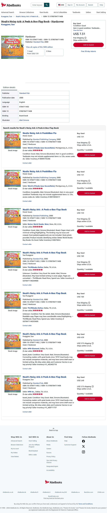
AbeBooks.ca (75, 492)
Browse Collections (27, 12)
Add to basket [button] (88, 45)
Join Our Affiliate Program (34, 446)
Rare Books (44, 12)
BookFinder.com (53, 497)
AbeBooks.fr (34, 492)
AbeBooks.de (22, 492)
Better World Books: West (38, 224)
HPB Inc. (31, 392)
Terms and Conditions (85, 504)
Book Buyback (33, 451)
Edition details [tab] (9, 87)
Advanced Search (7, 12)
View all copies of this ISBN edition (39, 47)
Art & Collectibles (60, 12)
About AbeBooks (51, 441)
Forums (48, 452)
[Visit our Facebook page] (83, 441)
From (35, 52)
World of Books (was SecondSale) (41, 148)
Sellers (88, 12)
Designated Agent (52, 466)
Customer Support (70, 445)
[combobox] (37, 5)
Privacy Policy (50, 456)
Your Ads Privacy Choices (51, 461)
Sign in (70, 5)
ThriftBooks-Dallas (35, 267)
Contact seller (27, 163)
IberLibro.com (88, 492)
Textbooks (76, 12)
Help (101, 5)
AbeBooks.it (46, 492)
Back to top (53, 430)
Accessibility (50, 470)
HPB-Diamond (33, 348)
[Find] (46, 5)
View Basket (15, 456)
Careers (48, 448)
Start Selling (101, 12)
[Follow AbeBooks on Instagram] (83, 452)
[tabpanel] (35, 106)
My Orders (14, 452)
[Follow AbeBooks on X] (83, 446)
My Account (80, 5)
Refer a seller (33, 455)
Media (48, 445)
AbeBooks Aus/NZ (61, 492)
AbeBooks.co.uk (8, 492)
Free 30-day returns (88, 51)
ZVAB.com (101, 492)
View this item (78, 30)
